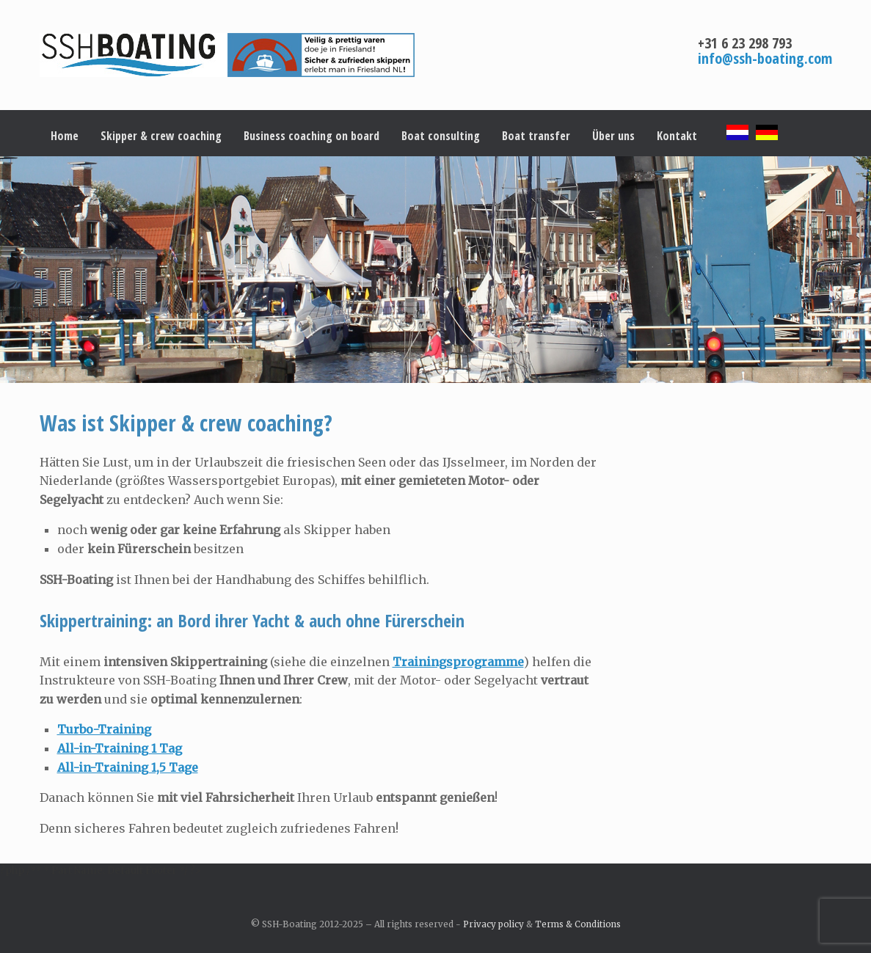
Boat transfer (536, 136)
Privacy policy (493, 924)
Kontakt (677, 136)
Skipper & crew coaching (161, 136)
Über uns (613, 136)
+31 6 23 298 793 (745, 43)
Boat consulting (440, 136)
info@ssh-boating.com (765, 58)
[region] (435, 269)
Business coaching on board (311, 136)
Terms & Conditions (578, 924)
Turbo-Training (104, 729)
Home (65, 136)
